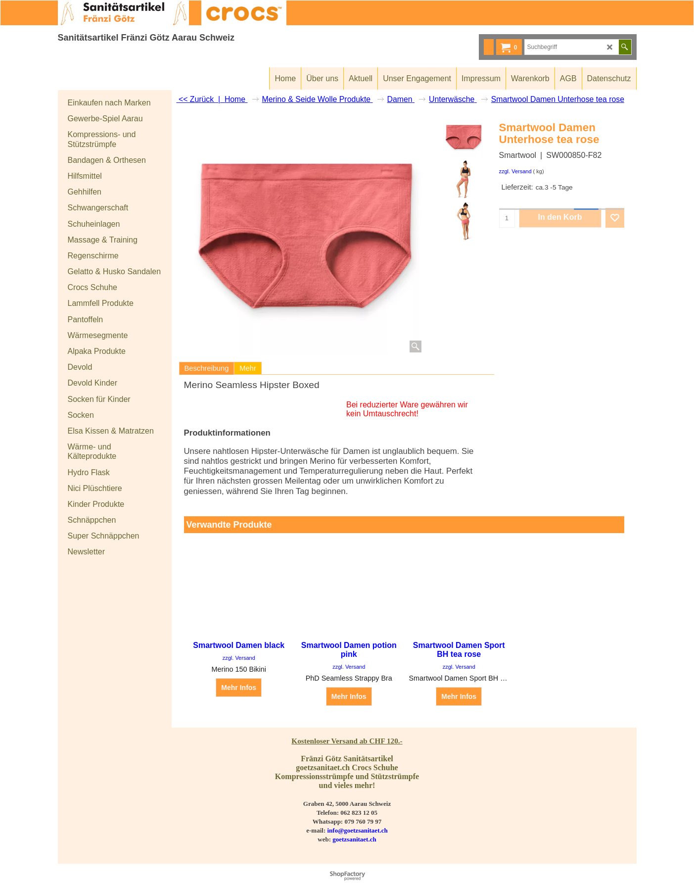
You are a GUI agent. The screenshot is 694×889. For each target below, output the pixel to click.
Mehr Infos (238, 688)
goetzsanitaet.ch (354, 839)
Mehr (247, 368)
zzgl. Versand (515, 171)
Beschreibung (207, 368)
